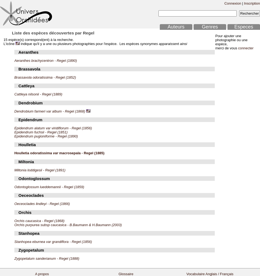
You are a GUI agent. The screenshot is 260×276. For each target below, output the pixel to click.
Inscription (252, 3)
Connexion (232, 3)
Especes (243, 27)
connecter (245, 48)
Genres (210, 27)
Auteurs (176, 27)
